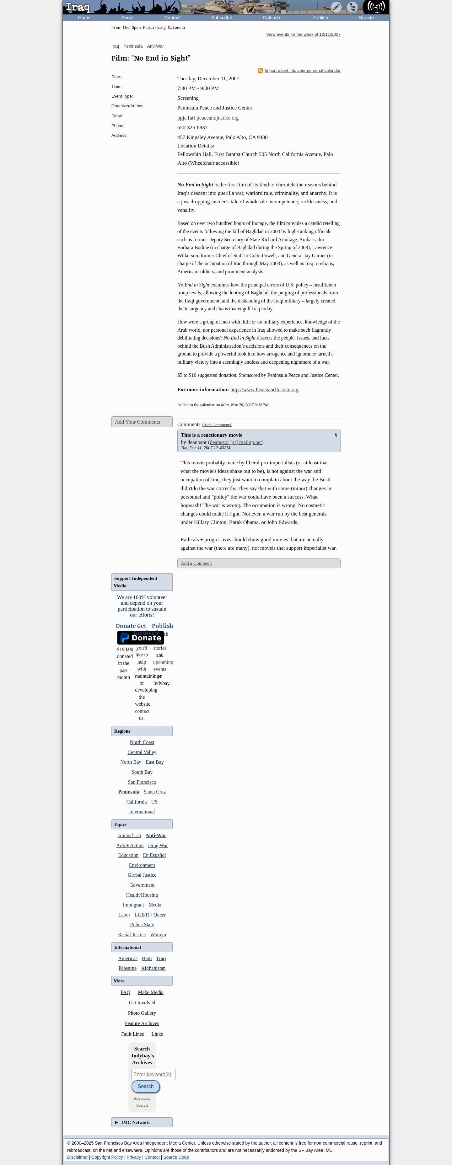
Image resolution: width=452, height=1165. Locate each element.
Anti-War (155, 46)
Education (128, 855)
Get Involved (142, 1002)
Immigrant (133, 904)
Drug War (158, 845)
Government (142, 885)
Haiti (147, 958)
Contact (172, 17)
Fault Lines (132, 1034)
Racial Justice (132, 934)
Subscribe (221, 17)
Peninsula (133, 46)
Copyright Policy (107, 1157)
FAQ (125, 992)
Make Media (150, 992)
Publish (320, 17)
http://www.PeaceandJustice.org (264, 390)
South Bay (142, 772)
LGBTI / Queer (150, 914)
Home (84, 17)
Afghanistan (153, 968)
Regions (122, 731)
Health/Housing (142, 895)
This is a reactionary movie (211, 435)
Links (157, 1034)
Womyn (158, 934)
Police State (142, 924)
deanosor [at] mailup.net (236, 442)
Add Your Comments (137, 422)
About (127, 17)
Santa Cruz (155, 791)
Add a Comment (196, 563)
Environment (142, 865)
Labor (124, 914)
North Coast (142, 742)
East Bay (155, 762)
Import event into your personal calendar (299, 70)
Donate (366, 17)
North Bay (130, 762)
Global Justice (142, 875)
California (136, 801)
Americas (127, 958)
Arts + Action (129, 845)
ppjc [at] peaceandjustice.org (208, 118)
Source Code (176, 1157)
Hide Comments (217, 424)
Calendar (272, 17)
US (154, 801)
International (142, 811)
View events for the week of (303, 34)
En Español (154, 855)
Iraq (115, 46)
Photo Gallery (142, 1013)
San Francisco (142, 782)
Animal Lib (129, 835)
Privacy (133, 1157)
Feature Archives (142, 1023)
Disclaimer (77, 1157)
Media (154, 904)
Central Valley (142, 752)
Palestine (127, 968)
